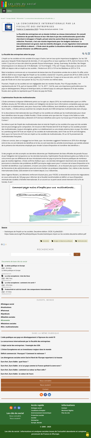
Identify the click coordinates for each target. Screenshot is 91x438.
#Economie (5, 320)
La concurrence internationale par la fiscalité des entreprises (25, 341)
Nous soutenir (45, 385)
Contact (45, 389)
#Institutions (6, 307)
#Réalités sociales (8, 317)
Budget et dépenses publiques (63, 241)
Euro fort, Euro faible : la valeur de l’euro (17, 374)
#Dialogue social (7, 304)
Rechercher (45, 249)
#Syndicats (5, 314)
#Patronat (5, 310)
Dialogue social (36, 408)
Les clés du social (22, 4)
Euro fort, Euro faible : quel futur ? (14, 362)
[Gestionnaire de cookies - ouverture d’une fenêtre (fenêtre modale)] (87, 434)
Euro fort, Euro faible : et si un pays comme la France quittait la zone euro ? (31, 366)
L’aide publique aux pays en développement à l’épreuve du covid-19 (28, 337)
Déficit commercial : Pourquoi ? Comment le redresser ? (23, 353)
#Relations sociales (8, 323)
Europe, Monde (36, 423)
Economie (46, 241)
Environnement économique (41, 413)
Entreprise (34, 420)
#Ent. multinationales (9, 327)
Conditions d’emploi (38, 410)
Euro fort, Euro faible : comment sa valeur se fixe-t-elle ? (23, 370)
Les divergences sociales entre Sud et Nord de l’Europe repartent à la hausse (31, 357)
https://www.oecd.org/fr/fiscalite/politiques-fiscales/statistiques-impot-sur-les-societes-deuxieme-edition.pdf (45, 234)
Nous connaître (45, 381)
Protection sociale (37, 415)
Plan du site (66, 413)
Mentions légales (67, 410)
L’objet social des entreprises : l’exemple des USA (20, 345)
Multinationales (82, 241)
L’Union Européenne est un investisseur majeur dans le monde (26, 349)
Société (33, 418)
